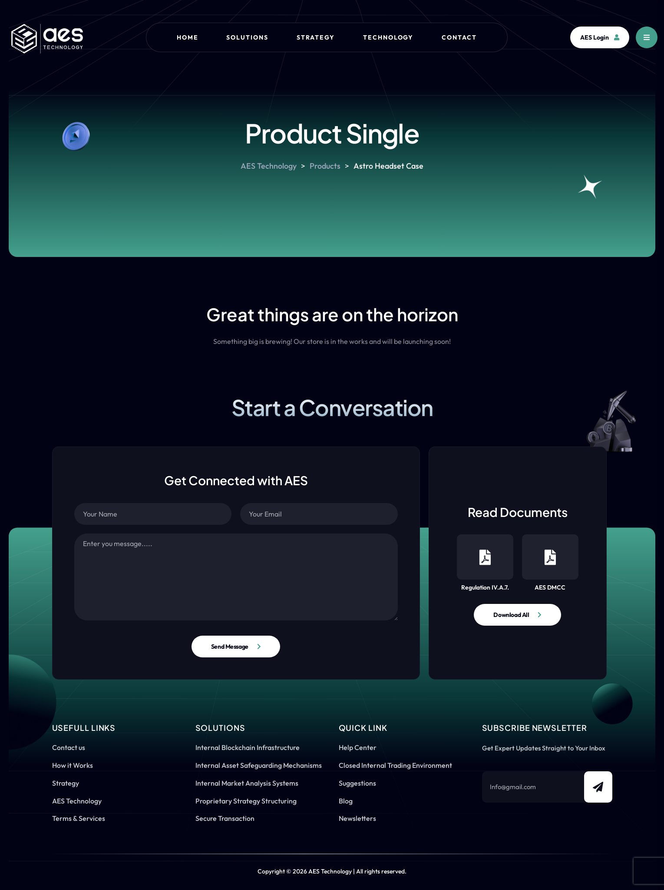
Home (187, 37)
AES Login (599, 37)
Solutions (247, 37)
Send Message (229, 646)
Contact (459, 37)
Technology (388, 37)
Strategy (316, 37)
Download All (511, 615)
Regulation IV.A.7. (485, 562)
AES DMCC (550, 562)
